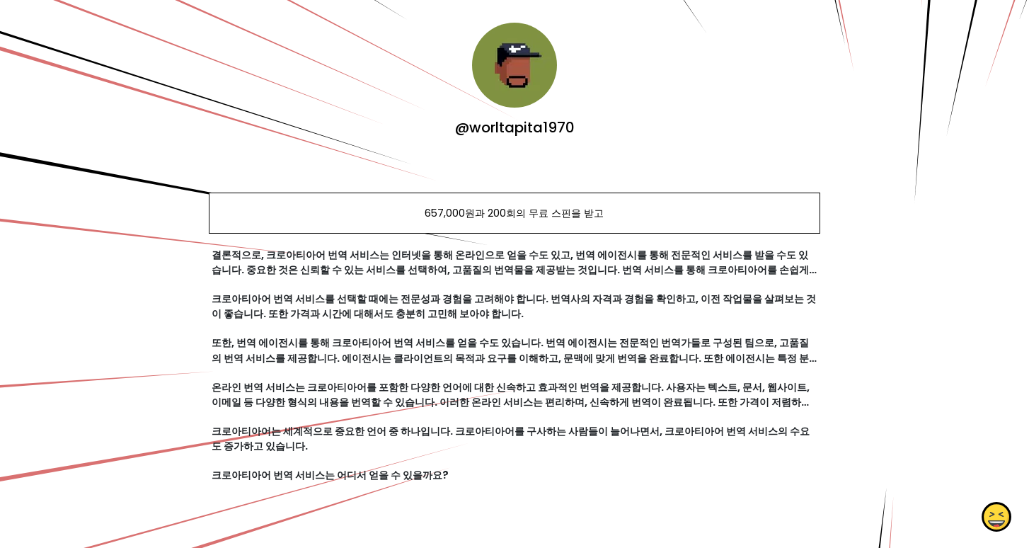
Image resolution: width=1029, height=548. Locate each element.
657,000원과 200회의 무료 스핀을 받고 (514, 213)
